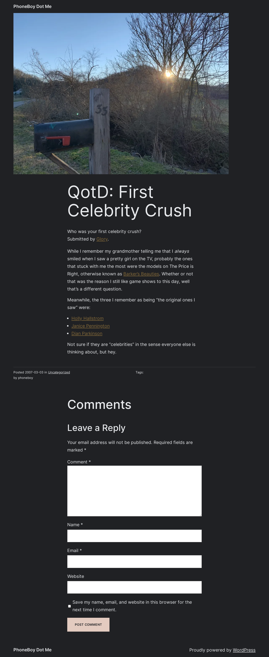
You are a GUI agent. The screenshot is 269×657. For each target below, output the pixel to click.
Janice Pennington (90, 325)
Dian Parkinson (86, 333)
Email (74, 550)
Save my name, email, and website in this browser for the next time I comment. (132, 605)
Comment (79, 462)
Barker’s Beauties (141, 273)
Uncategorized (59, 372)
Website (75, 576)
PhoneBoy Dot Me (32, 6)
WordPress (244, 650)
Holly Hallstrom (87, 318)
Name (75, 524)
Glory (102, 239)
